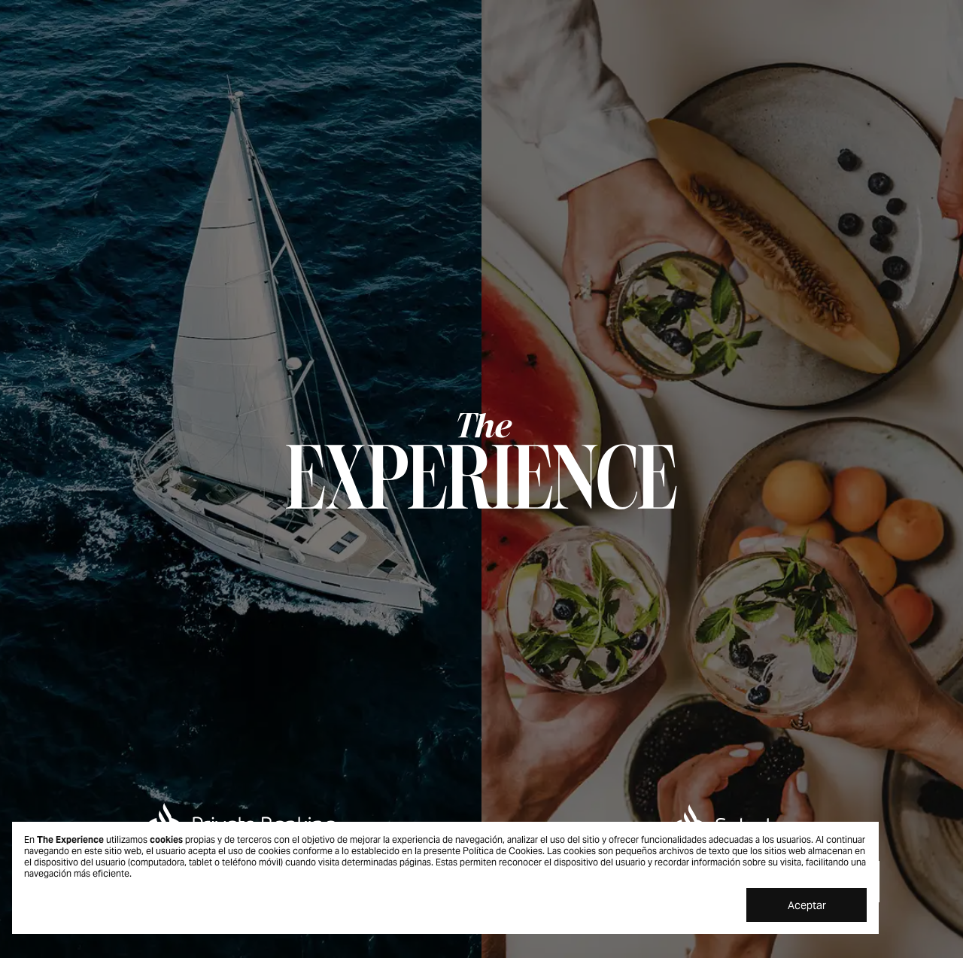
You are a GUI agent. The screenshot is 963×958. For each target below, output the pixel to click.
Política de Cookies (502, 850)
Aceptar (807, 905)
